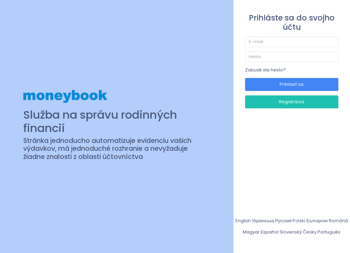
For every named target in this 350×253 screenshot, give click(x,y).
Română (338, 220)
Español (270, 232)
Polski (299, 220)
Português (329, 232)
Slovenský (291, 232)
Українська (263, 220)
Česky (310, 232)
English (243, 220)
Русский (283, 220)
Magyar (251, 232)
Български (317, 220)
